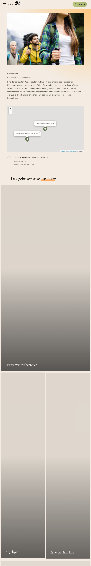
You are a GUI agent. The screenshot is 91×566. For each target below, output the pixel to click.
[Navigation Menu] (8, 4)
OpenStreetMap (71, 154)
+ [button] (10, 111)
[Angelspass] (23, 472)
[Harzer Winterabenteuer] (45, 283)
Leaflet (63, 154)
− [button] (10, 115)
